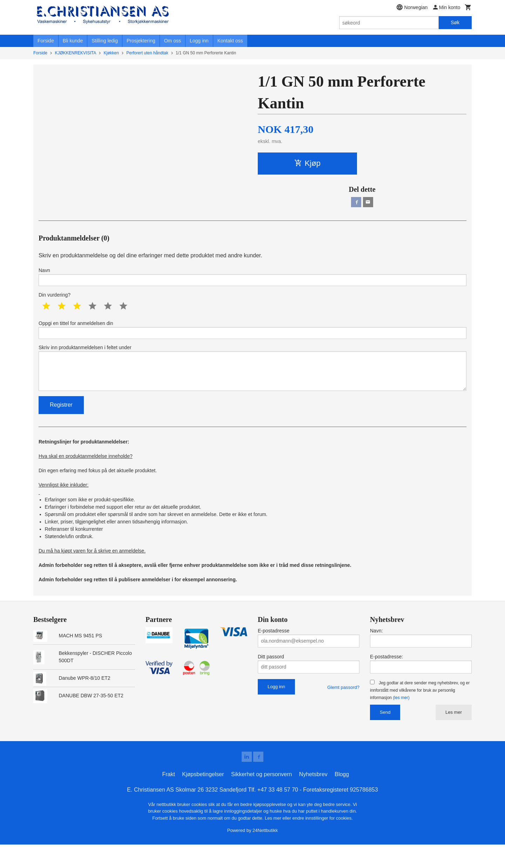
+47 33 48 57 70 (277, 799)
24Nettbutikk (265, 839)
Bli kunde (73, 40)
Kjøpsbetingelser (203, 784)
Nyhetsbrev (313, 784)
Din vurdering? (54, 297)
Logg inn (199, 40)
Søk (455, 22)
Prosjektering (141, 40)
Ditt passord (271, 665)
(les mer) (401, 706)
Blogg (342, 784)
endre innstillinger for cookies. (322, 827)
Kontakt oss (230, 40)
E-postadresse (273, 639)
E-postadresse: (386, 665)
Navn (252, 279)
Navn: (376, 639)
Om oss (172, 40)
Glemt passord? (343, 695)
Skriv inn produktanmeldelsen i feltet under (252, 374)
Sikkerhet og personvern (261, 784)
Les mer (453, 720)
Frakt (168, 784)
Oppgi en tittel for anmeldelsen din (252, 333)
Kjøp (307, 163)
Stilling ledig (105, 40)
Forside (46, 40)
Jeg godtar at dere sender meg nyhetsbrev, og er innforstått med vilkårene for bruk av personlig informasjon (420, 699)
